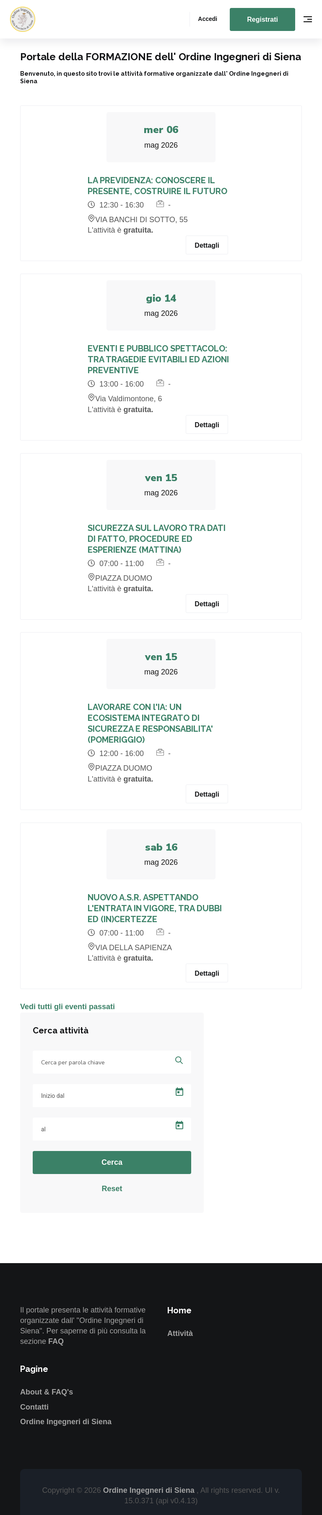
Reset (111, 1188)
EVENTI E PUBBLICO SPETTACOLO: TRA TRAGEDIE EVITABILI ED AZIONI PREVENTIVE (158, 359)
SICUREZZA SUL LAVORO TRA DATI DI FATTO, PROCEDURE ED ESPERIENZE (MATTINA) (157, 539)
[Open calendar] (179, 1092)
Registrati (262, 19)
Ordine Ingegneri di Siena (66, 1422)
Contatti (34, 1407)
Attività (180, 1333)
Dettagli (207, 245)
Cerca (111, 1162)
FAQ (56, 1341)
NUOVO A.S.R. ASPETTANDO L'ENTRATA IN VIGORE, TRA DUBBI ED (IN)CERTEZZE (155, 908)
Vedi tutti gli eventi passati (67, 1006)
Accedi (207, 18)
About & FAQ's (46, 1392)
